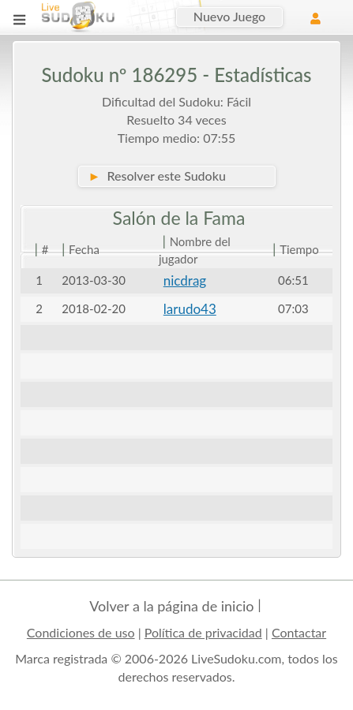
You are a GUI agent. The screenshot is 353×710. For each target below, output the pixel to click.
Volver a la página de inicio (171, 606)
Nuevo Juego (229, 16)
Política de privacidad (203, 632)
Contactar (299, 632)
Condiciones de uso (81, 632)
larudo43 (189, 309)
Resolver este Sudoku (157, 175)
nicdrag (184, 280)
